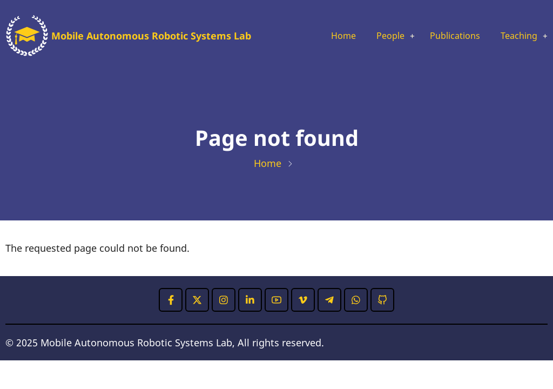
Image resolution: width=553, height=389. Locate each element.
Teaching (516, 36)
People (377, 36)
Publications (447, 36)
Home (327, 36)
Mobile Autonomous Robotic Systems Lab (151, 35)
